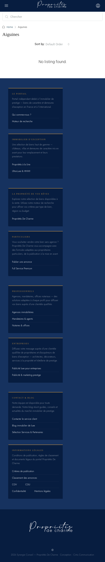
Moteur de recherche (22, 121)
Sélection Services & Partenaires (27, 432)
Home (10, 27)
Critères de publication (23, 471)
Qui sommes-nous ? (21, 114)
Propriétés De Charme (22, 219)
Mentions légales (42, 491)
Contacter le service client (24, 419)
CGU (27, 484)
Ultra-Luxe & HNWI (21, 171)
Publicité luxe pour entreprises (26, 368)
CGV (14, 484)
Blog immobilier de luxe (23, 425)
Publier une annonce (22, 262)
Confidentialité (19, 491)
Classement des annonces (24, 478)
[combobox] (57, 44)
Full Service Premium (22, 268)
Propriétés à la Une (21, 164)
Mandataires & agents (22, 319)
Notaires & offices (21, 325)
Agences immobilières (23, 312)
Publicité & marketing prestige (26, 375)
